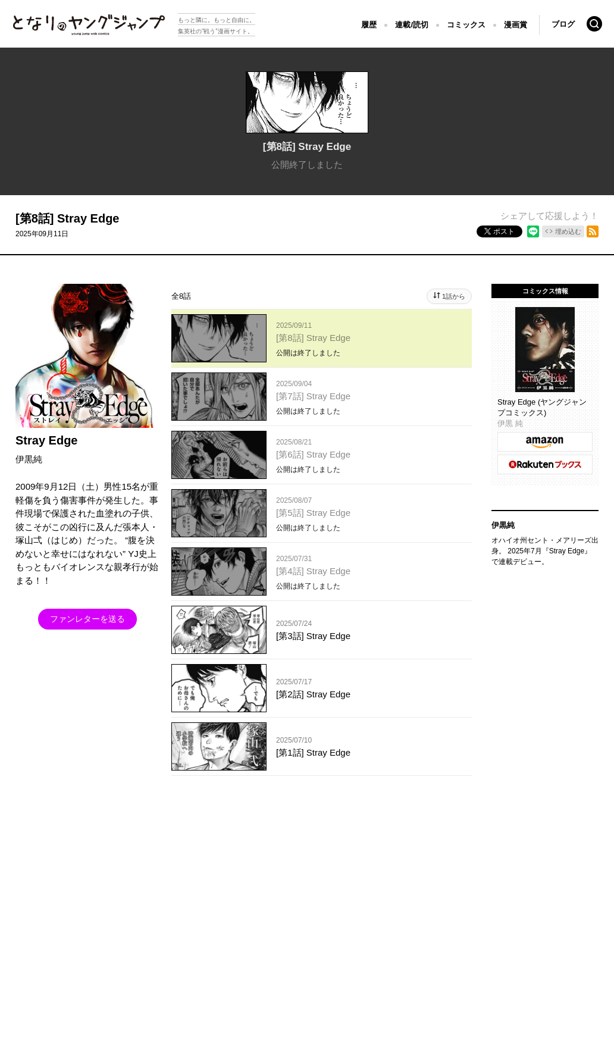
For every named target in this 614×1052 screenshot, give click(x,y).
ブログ (563, 24)
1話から (453, 296)
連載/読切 (411, 24)
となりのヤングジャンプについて (65, 882)
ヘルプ (264, 882)
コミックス (466, 24)
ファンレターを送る (87, 619)
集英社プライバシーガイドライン (186, 882)
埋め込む (568, 231)
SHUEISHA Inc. (66, 900)
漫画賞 (515, 24)
